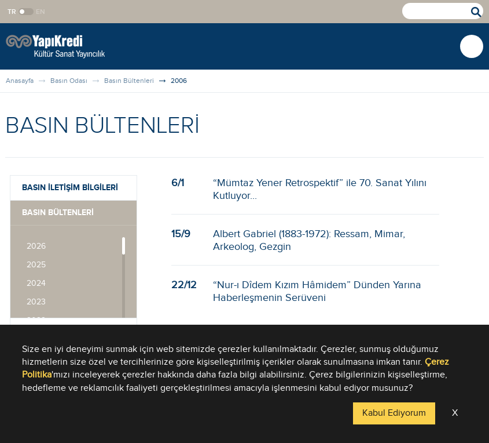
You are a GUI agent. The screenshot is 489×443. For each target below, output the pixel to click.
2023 (36, 302)
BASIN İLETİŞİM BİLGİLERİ (70, 188)
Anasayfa (20, 81)
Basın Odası (68, 81)
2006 (179, 81)
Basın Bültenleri (129, 81)
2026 (36, 246)
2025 (36, 265)
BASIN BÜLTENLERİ (58, 212)
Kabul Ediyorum (394, 413)
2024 (36, 283)
